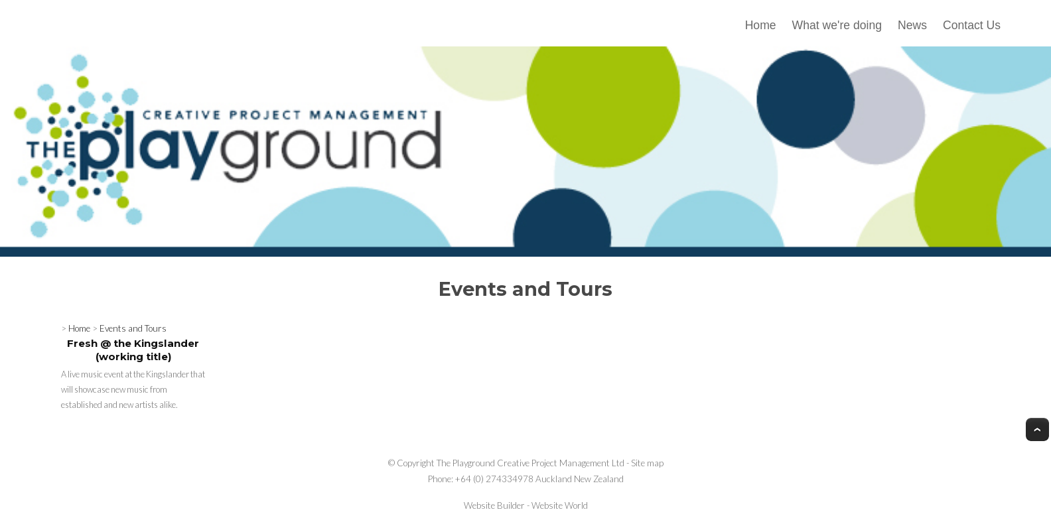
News (912, 25)
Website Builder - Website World (526, 505)
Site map (647, 463)
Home (760, 25)
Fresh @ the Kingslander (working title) (133, 350)
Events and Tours (133, 328)
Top (1037, 429)
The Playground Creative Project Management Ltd (530, 463)
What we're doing (837, 25)
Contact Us (972, 25)
